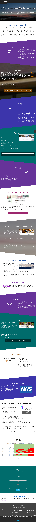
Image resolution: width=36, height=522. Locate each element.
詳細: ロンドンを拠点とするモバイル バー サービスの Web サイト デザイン (18, 340)
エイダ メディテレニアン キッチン (8, 229)
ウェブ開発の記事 (3, 500)
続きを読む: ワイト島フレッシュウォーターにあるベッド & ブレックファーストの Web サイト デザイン (18, 154)
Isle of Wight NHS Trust (6, 245)
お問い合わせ (4, 512)
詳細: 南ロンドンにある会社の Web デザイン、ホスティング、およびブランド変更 (18, 90)
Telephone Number (18, 479)
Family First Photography (7, 286)
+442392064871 (29, 512)
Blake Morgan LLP (5, 285)
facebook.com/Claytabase (16, 512)
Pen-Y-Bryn (4, 240)
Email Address (18, 476)
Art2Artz (4, 238)
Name (18, 473)
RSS (2, 509)
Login (2, 510)
